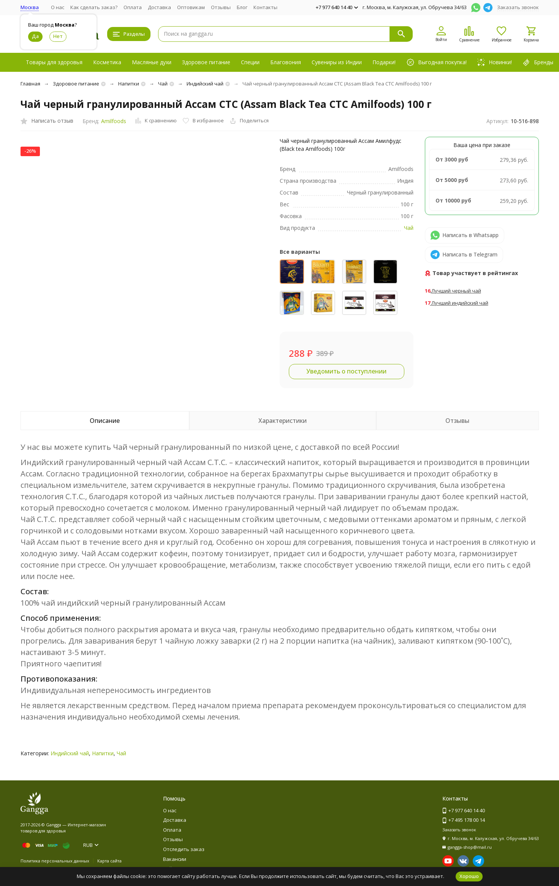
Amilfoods (113, 121)
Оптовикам (191, 7)
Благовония (285, 62)
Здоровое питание (206, 62)
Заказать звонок (518, 7)
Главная (30, 83)
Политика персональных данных (55, 861)
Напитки (128, 83)
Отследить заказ (183, 849)
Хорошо (469, 876)
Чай (163, 83)
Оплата (133, 7)
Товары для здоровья (54, 62)
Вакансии (174, 859)
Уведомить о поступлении (346, 371)
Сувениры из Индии (337, 62)
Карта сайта (109, 861)
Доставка (159, 7)
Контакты (265, 7)
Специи (250, 62)
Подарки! (384, 62)
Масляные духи (151, 62)
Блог (242, 7)
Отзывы (221, 7)
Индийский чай (205, 83)
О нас (57, 7)
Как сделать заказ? (93, 7)
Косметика (107, 62)
